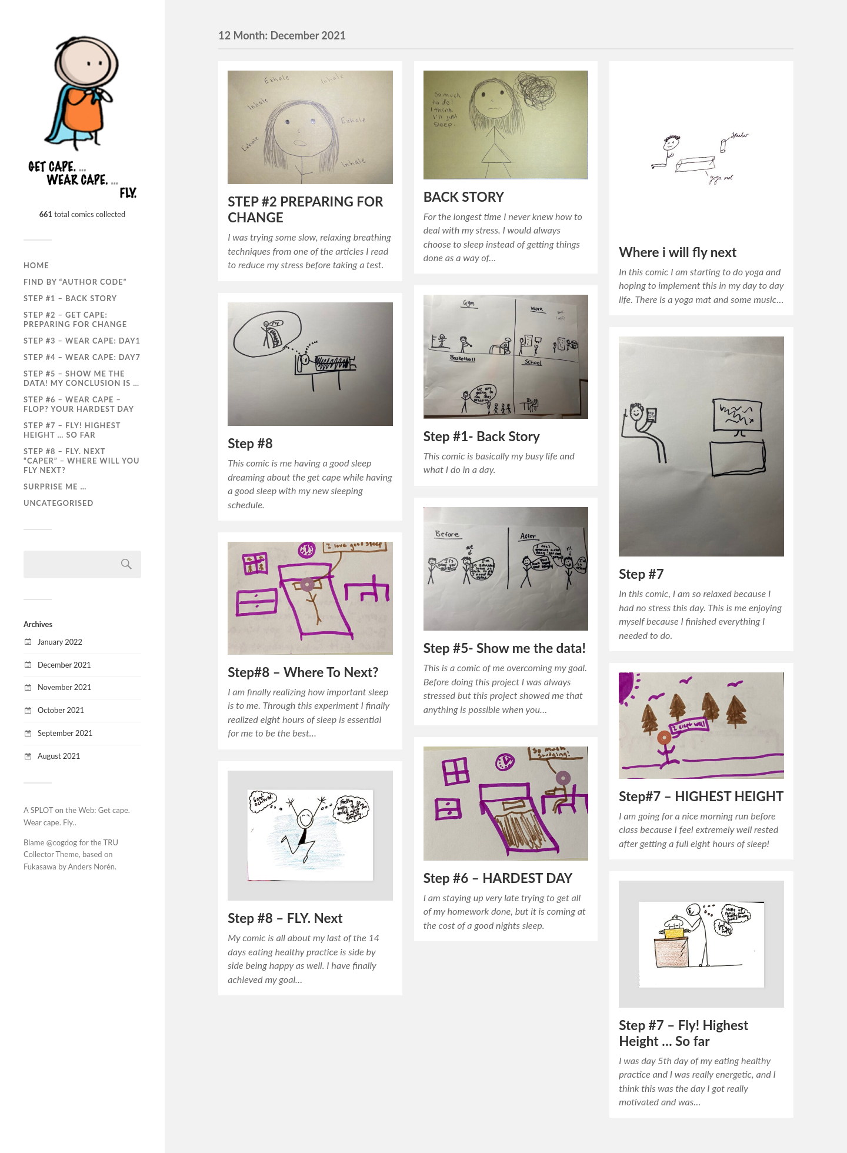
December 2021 (64, 664)
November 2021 (64, 687)
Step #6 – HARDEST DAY (498, 878)
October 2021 (61, 710)
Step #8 (250, 443)
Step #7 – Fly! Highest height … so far (72, 430)
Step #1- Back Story (482, 436)
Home (36, 265)
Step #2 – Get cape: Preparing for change (75, 319)
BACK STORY (464, 197)
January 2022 (60, 642)
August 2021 (59, 756)
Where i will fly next (677, 252)
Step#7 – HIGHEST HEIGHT (701, 796)
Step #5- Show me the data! (505, 648)
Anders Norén (91, 866)
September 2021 (65, 733)
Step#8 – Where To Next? (303, 672)
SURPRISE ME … (55, 486)
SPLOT (42, 810)
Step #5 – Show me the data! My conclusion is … (81, 378)
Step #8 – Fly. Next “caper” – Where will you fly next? (81, 460)
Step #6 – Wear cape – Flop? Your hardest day (79, 404)
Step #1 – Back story (70, 298)
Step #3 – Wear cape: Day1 (82, 340)
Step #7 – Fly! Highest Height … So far (683, 1033)
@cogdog (61, 842)
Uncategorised (59, 503)
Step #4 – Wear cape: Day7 (82, 357)
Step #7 (641, 574)
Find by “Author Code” (75, 281)
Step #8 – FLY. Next (285, 918)
